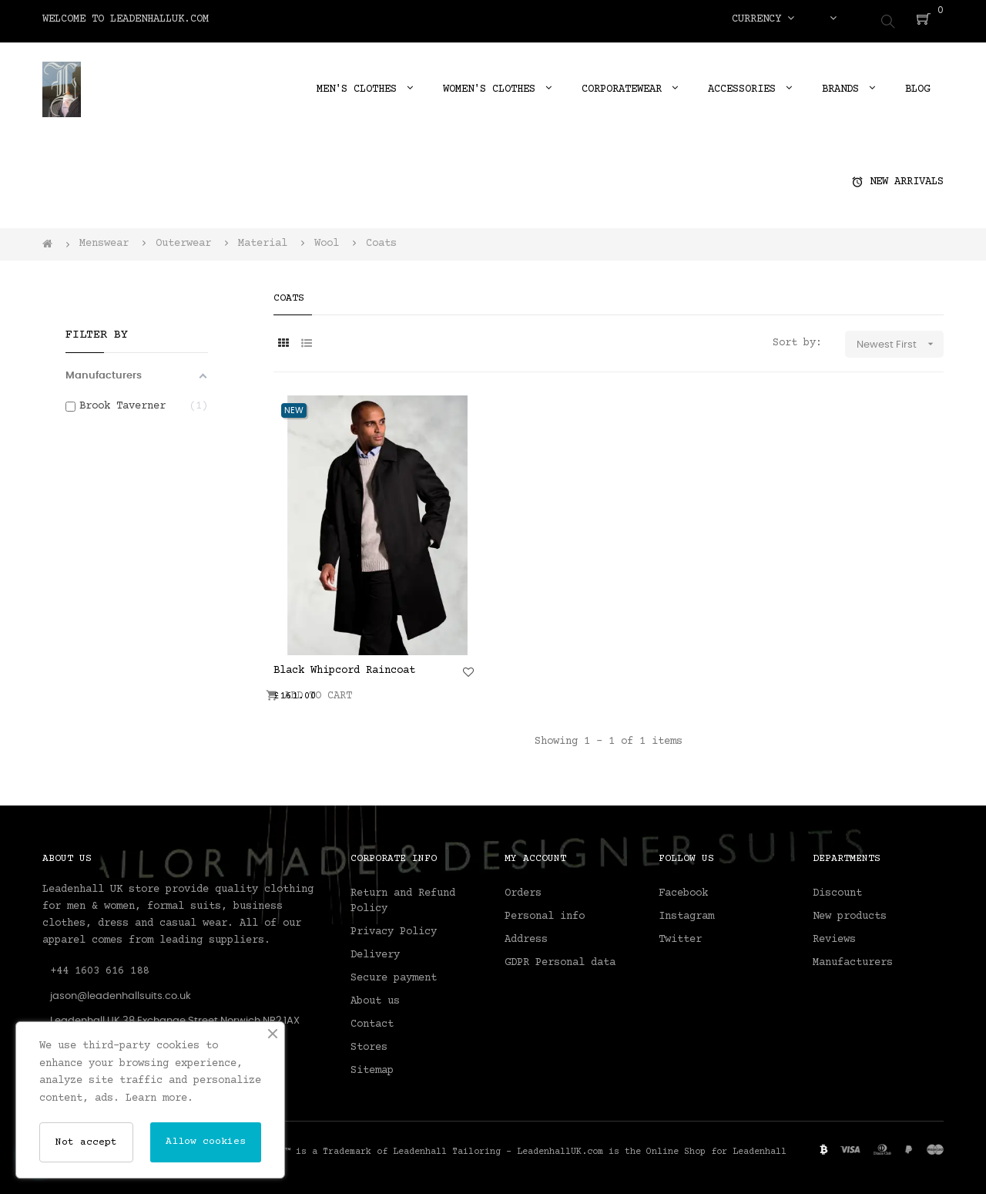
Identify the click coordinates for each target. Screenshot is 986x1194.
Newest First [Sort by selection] (900, 339)
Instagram (686, 912)
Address (526, 935)
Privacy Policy (393, 927)
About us (375, 997)
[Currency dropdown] (763, 19)
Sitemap (372, 1066)
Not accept (86, 1142)
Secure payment (393, 973)
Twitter (680, 935)
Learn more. (159, 1098)
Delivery (375, 950)
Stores (368, 1043)
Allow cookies (206, 1141)
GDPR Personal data (560, 958)
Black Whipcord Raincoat (344, 666)
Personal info (545, 912)
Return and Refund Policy (402, 896)
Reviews (834, 935)
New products (850, 912)
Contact (372, 1020)
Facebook (683, 889)
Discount (837, 889)
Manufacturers (853, 958)
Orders (523, 889)
